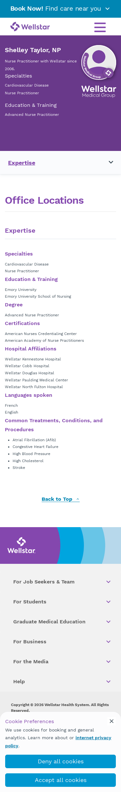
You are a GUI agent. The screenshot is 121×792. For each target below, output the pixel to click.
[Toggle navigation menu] (107, 162)
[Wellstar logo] (30, 27)
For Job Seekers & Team (62, 582)
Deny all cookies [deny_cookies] (61, 761)
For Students (62, 602)
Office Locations (44, 200)
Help (62, 681)
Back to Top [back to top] (61, 499)
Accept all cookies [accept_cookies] (60, 780)
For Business (62, 641)
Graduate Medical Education (62, 622)
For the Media (62, 661)
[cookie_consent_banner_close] (111, 721)
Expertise (21, 162)
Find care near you (60, 8)
